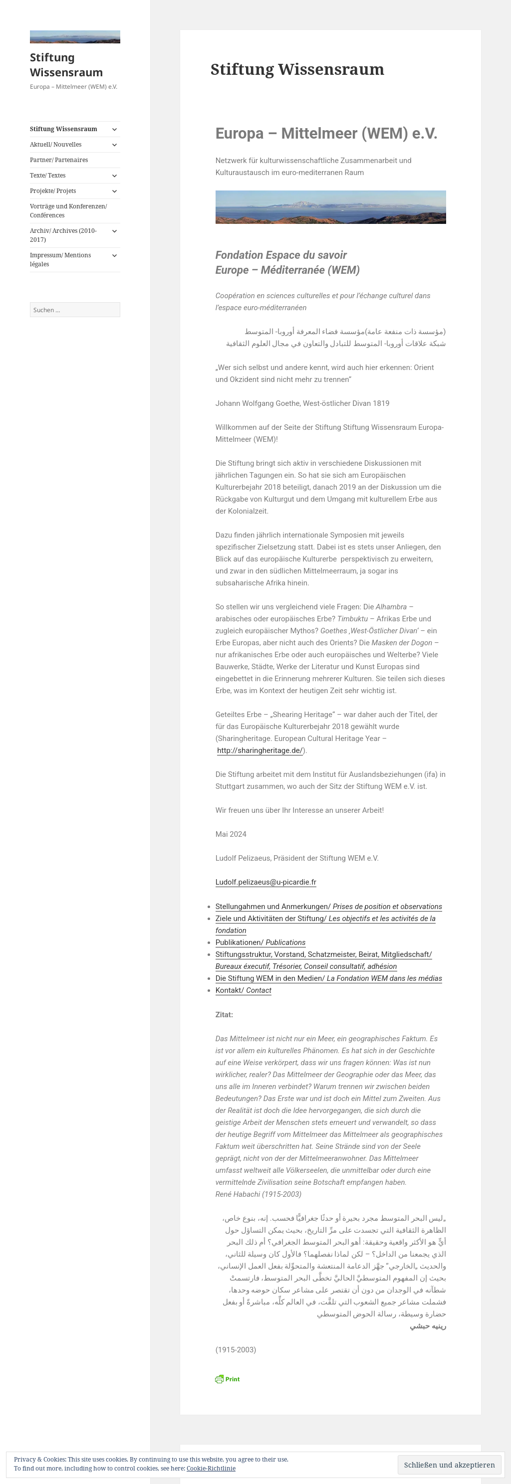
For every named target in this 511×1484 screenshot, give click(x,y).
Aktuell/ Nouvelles (55, 144)
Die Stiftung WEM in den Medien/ (329, 978)
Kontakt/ (243, 990)
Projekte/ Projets (53, 190)
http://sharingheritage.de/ (259, 750)
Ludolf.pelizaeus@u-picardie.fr (266, 882)
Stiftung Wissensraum (66, 64)
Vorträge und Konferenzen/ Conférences (68, 210)
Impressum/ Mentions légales (60, 259)
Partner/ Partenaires (59, 160)
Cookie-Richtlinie (211, 1468)
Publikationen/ (261, 942)
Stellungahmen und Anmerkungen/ (329, 906)
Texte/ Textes (47, 175)
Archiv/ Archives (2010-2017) (63, 235)
